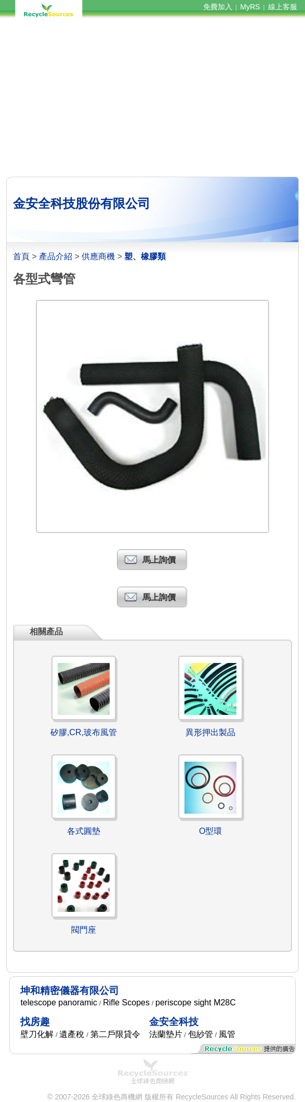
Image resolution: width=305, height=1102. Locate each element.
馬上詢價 (159, 559)
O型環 (210, 831)
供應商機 (98, 256)
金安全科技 (173, 1021)
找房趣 (35, 1021)
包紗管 (200, 1034)
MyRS (250, 7)
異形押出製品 (210, 732)
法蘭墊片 (165, 1034)
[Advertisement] (152, 97)
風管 (227, 1034)
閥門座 (83, 929)
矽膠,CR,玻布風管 (83, 732)
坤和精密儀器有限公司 (69, 990)
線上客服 (282, 7)
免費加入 (217, 7)
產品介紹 (55, 256)
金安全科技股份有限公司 (81, 203)
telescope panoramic (58, 1002)
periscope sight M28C (195, 1002)
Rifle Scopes (126, 1002)
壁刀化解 (37, 1034)
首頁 (21, 256)
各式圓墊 (83, 831)
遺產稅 (71, 1034)
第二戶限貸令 (115, 1034)
